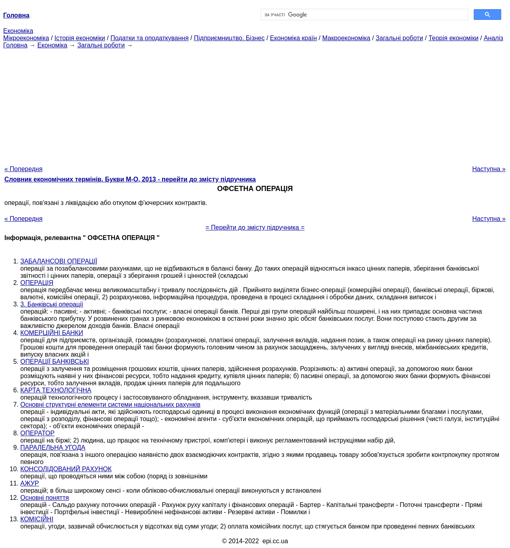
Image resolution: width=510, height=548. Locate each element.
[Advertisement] (255, 104)
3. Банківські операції (51, 304)
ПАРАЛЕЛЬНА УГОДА (52, 447)
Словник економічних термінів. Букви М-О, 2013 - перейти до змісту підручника (130, 179)
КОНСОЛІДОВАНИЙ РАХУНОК (66, 469)
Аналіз (493, 38)
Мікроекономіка (26, 38)
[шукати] (364, 14)
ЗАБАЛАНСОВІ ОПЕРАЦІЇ (58, 261)
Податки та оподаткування (149, 38)
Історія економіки (80, 38)
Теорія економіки (453, 38)
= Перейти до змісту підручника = (255, 227)
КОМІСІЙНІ (36, 519)
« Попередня (23, 169)
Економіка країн (293, 38)
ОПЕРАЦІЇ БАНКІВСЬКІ (54, 361)
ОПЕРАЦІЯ (36, 282)
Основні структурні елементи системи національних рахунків (110, 404)
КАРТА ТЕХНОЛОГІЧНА (55, 390)
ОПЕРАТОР (37, 433)
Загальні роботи (399, 38)
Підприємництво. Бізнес (229, 38)
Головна (15, 45)
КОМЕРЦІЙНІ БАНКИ (51, 333)
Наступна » (489, 169)
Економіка (18, 30)
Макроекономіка (346, 38)
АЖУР (29, 483)
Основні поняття (44, 497)
